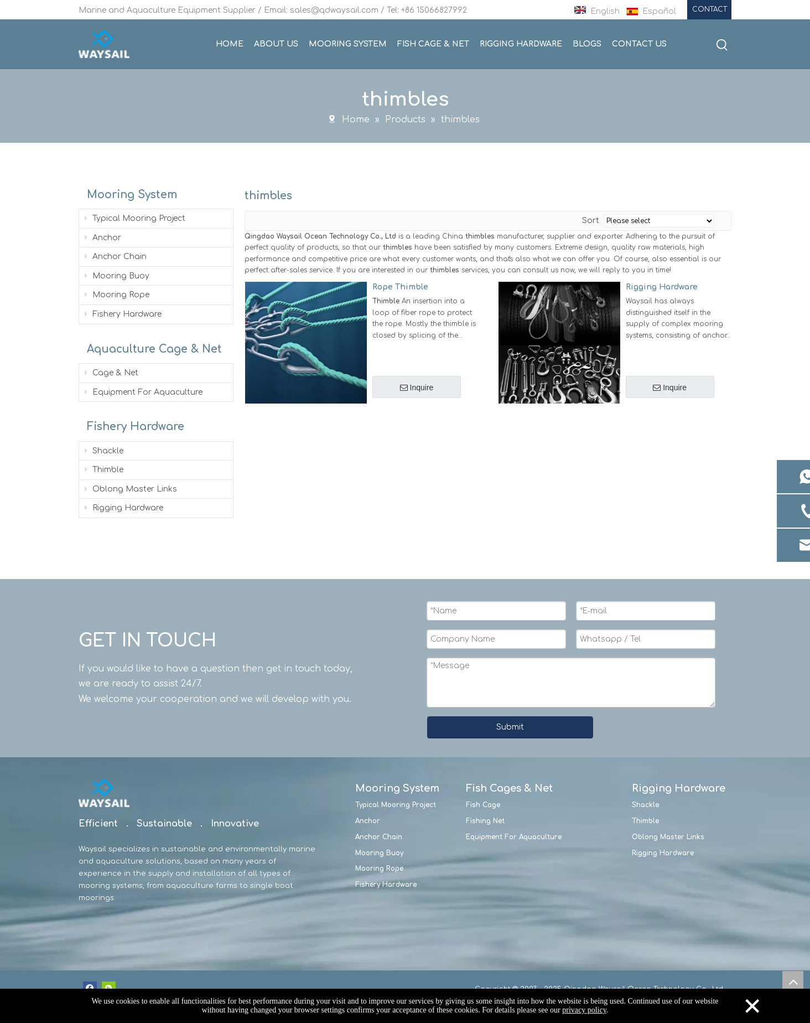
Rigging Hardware (124, 507)
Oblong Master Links (131, 488)
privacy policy (584, 1010)
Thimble (104, 469)
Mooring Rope (117, 294)
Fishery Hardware (123, 313)
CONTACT (709, 9)
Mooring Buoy (117, 275)
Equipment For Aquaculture (143, 392)
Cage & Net (111, 372)
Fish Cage (483, 804)
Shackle (104, 450)
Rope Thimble (400, 286)
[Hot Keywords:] (722, 45)
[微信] (109, 988)
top (792, 981)
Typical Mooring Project (135, 218)
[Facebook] (90, 988)
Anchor (103, 237)
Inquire (416, 387)
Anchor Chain (116, 256)
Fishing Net (485, 820)
